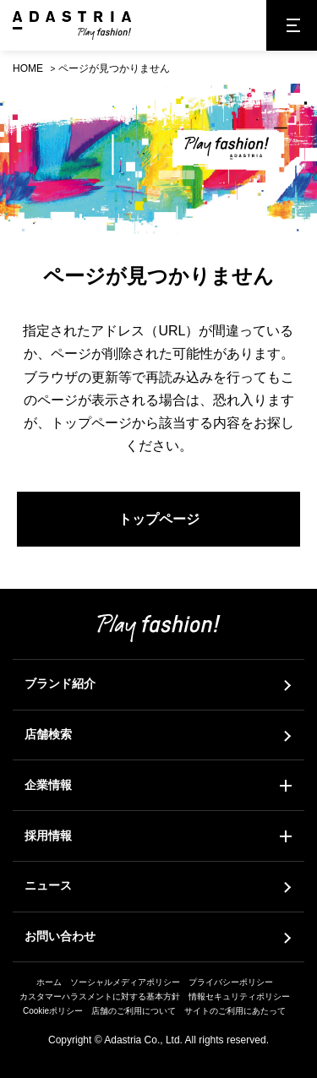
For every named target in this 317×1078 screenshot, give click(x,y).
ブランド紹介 (60, 683)
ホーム (49, 982)
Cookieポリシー (53, 1010)
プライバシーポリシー (231, 982)
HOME (28, 68)
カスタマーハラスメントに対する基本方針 (99, 996)
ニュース (48, 885)
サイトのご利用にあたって (235, 1010)
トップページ (158, 519)
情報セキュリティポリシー (239, 996)
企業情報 (48, 785)
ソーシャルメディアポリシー (125, 982)
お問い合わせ (60, 936)
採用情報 (48, 835)
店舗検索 (48, 734)
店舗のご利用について (133, 1010)
